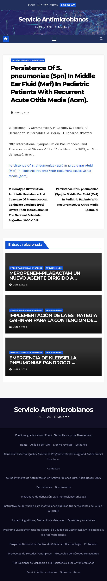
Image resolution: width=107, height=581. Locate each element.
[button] (101, 39)
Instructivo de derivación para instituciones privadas (53, 496)
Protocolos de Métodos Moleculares (77, 553)
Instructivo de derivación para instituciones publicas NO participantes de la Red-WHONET (53, 508)
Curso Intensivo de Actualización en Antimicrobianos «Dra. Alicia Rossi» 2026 (53, 477)
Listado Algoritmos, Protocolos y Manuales (38, 520)
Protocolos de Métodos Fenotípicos (30, 553)
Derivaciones (44, 487)
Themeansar (84, 435)
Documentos (63, 487)
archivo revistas (62, 444)
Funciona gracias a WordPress (34, 435)
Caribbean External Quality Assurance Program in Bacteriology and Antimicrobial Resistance (53, 457)
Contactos (53, 468)
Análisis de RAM (40, 444)
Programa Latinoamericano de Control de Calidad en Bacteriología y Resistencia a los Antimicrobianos (53, 532)
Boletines (81, 444)
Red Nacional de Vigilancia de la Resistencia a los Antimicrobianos (53, 562)
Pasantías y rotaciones (81, 520)
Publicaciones (54, 268)
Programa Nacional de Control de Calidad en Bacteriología (45, 544)
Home (23, 444)
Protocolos (90, 544)
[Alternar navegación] (54, 39)
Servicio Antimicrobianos (53, 19)
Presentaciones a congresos (28, 60)
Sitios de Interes (70, 572)
